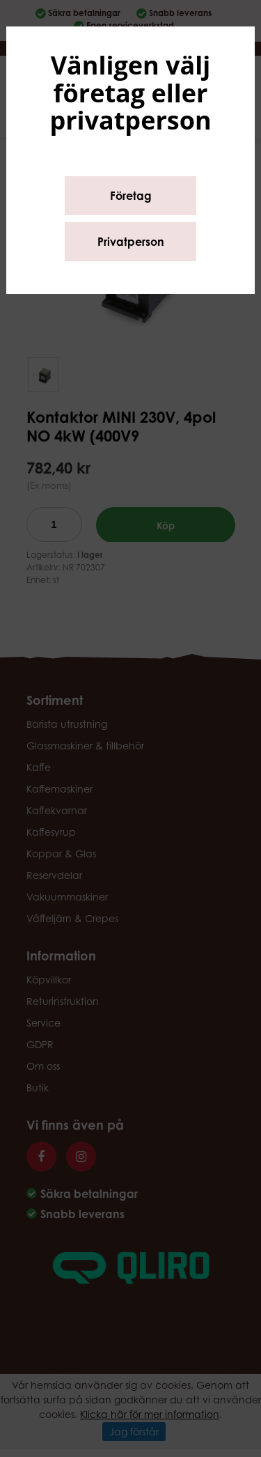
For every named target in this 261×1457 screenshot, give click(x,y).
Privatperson (130, 242)
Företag (131, 196)
